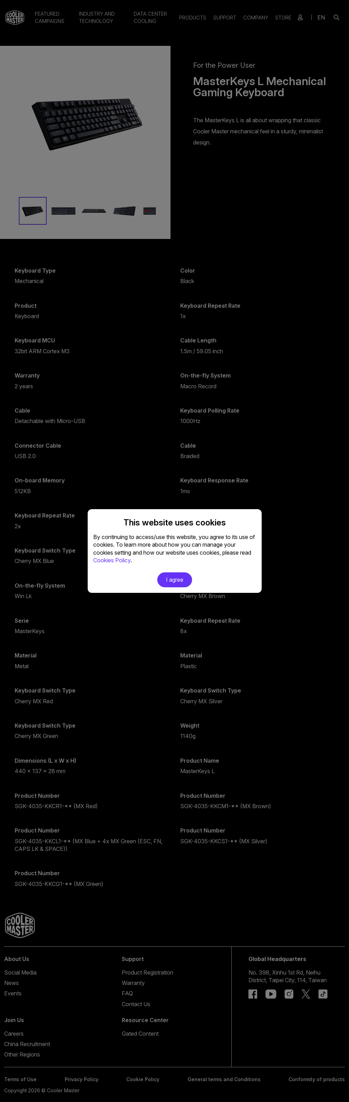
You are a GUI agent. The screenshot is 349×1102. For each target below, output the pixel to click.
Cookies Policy (111, 560)
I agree (174, 579)
